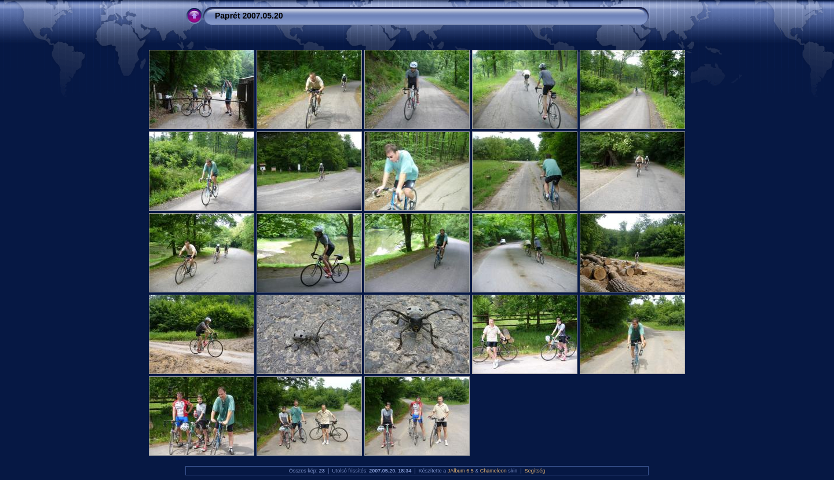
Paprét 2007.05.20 (249, 15)
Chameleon (493, 471)
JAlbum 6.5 (461, 471)
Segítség (535, 471)
